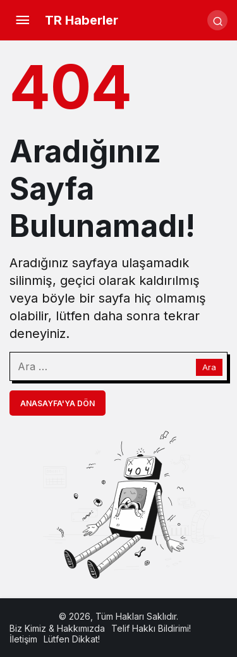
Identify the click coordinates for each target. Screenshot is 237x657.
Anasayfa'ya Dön (57, 403)
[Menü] (22, 20)
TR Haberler (81, 20)
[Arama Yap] (217, 20)
